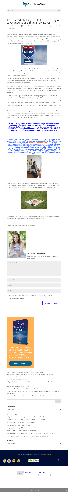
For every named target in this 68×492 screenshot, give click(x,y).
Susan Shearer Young (15, 26)
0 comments (11, 28)
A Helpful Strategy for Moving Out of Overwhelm (21, 422)
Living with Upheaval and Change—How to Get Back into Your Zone (26, 417)
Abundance (18, 374)
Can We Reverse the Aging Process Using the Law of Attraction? (25, 372)
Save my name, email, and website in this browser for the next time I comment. (32, 295)
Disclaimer (49, 454)
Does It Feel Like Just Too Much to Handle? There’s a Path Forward (26, 419)
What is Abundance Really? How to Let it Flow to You (22, 430)
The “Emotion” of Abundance (15, 377)
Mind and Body (51, 374)
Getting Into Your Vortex (43, 26)
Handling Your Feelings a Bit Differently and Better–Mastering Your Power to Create (31, 433)
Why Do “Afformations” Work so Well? (18, 386)
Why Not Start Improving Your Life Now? (18, 425)
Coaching (23, 374)
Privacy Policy (43, 454)
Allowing (33, 26)
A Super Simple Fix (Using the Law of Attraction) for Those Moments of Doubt (29, 382)
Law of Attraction (56, 26)
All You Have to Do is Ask (27, 384)
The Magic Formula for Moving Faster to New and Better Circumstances (27, 436)
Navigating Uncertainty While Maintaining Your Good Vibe (23, 428)
